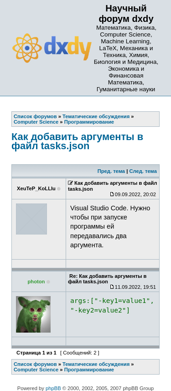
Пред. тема (111, 171)
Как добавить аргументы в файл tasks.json (77, 141)
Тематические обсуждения (96, 364)
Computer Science (36, 369)
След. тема (142, 171)
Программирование (89, 369)
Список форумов (35, 364)
